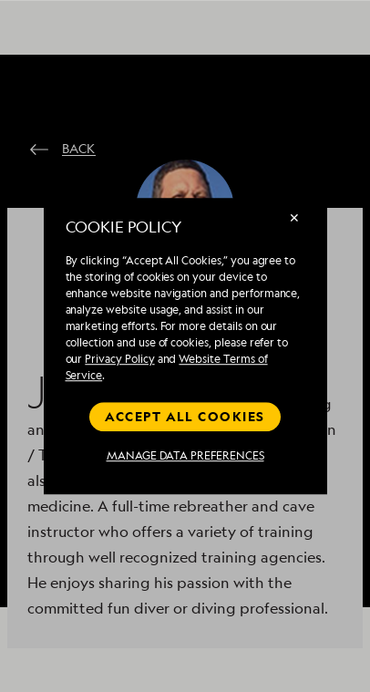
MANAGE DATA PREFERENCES (185, 455)
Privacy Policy (119, 359)
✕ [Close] (294, 217)
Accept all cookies (184, 416)
